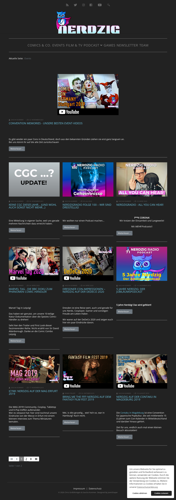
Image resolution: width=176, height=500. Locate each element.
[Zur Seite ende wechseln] (36, 459)
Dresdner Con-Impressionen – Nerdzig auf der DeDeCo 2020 (84, 290)
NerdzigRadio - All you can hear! (140, 204)
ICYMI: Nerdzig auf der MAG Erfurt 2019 (33, 392)
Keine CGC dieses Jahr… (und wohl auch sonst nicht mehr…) (32, 206)
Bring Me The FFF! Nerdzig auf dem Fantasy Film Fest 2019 (87, 398)
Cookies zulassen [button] (161, 493)
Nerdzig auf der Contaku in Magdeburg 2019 (136, 398)
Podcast (91, 45)
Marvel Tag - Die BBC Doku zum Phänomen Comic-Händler (30, 290)
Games (109, 45)
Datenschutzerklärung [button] (147, 487)
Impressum (79, 488)
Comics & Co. (39, 45)
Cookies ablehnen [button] (139, 493)
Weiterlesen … (16, 148)
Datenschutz (95, 488)
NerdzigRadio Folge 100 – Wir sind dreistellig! (87, 206)
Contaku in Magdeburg (132, 412)
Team (143, 45)
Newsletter (127, 45)
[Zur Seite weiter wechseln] (31, 459)
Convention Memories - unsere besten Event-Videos (45, 123)
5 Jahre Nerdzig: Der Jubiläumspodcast (130, 290)
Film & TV (74, 45)
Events (58, 45)
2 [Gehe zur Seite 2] (26, 459)
